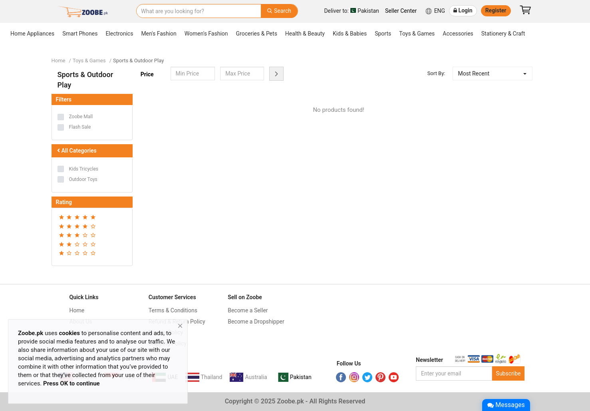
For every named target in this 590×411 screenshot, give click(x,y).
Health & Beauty (305, 33)
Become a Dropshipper (256, 321)
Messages (505, 405)
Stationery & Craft (503, 33)
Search (279, 11)
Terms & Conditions (173, 310)
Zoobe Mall (81, 116)
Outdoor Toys (83, 179)
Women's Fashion (206, 33)
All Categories (76, 150)
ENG (435, 11)
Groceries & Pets (256, 33)
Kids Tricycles (84, 169)
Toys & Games (417, 33)
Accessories (458, 33)
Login (463, 10)
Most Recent (473, 73)
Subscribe (508, 373)
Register (496, 10)
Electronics (119, 33)
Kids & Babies (350, 33)
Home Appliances (32, 33)
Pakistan (351, 10)
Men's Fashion (158, 33)
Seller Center (401, 11)
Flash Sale (80, 127)
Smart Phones (79, 33)
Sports (383, 33)
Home (59, 61)
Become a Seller (248, 310)
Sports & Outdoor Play (138, 61)
